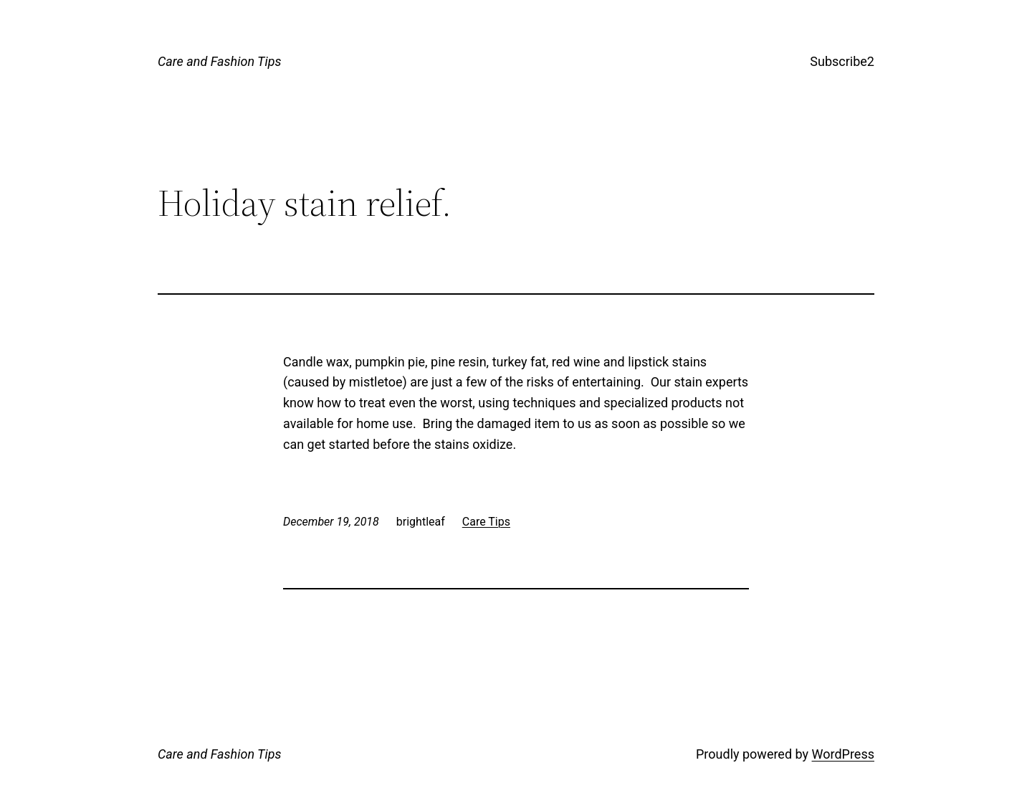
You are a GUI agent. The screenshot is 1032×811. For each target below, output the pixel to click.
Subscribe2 (842, 61)
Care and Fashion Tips (220, 61)
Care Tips (486, 521)
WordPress (843, 754)
